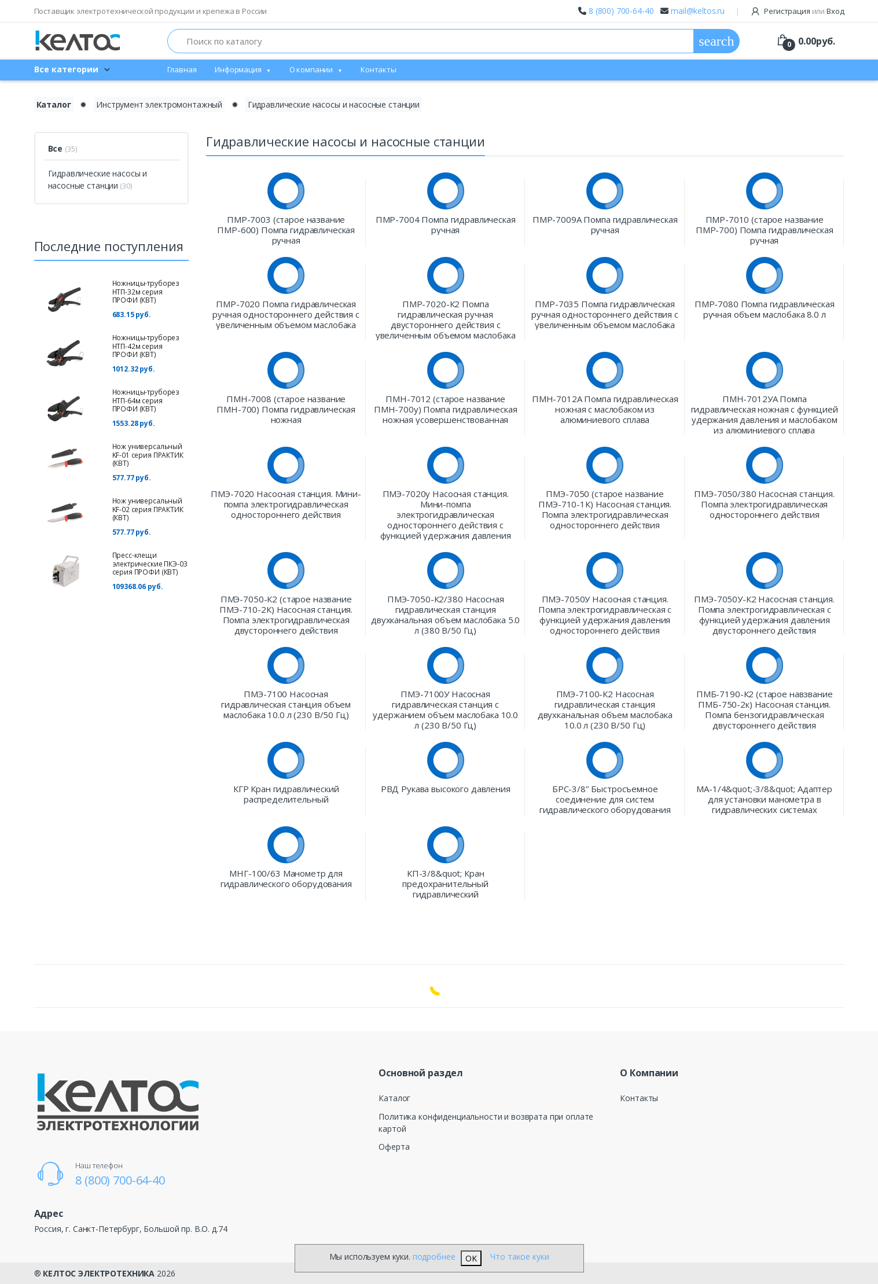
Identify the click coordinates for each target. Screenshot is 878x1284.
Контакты (378, 69)
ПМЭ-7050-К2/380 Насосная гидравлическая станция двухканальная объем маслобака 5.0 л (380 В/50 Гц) (445, 614)
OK (471, 1258)
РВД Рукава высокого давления (445, 788)
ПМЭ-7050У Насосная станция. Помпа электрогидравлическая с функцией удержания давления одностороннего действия (604, 614)
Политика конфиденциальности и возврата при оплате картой (486, 1122)
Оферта (394, 1146)
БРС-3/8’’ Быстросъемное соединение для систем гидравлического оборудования (605, 799)
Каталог (394, 1097)
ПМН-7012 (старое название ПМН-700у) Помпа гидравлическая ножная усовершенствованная (445, 409)
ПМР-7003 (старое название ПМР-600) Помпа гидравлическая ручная (286, 229)
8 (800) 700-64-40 (621, 10)
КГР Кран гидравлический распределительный (286, 793)
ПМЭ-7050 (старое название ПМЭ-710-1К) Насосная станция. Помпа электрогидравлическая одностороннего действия (604, 509)
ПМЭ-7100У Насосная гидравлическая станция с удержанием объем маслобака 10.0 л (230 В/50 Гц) (445, 709)
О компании (311, 69)
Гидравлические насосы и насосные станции (334, 104)
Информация (238, 69)
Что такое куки (519, 1256)
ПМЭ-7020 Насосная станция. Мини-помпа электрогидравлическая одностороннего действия (286, 504)
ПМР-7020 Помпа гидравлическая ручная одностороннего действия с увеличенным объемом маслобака (285, 314)
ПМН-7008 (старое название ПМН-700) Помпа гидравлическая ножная (285, 409)
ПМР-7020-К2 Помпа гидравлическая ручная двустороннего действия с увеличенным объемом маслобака (446, 319)
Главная (182, 69)
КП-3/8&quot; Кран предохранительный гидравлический (445, 883)
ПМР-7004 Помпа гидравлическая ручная (446, 224)
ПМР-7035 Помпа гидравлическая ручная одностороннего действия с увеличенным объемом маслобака (604, 314)
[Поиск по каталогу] (431, 41)
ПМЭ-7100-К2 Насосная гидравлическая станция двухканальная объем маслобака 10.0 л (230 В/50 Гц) (605, 709)
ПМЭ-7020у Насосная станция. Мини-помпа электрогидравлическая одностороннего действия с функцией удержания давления (445, 514)
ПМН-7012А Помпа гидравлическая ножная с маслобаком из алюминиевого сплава (605, 409)
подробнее (434, 1256)
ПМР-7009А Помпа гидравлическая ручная (605, 224)
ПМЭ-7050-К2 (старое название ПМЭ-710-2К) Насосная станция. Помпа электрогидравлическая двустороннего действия (285, 614)
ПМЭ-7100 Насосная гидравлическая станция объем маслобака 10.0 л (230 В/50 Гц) (286, 704)
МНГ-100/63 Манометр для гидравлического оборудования (286, 878)
